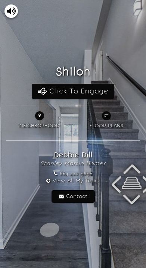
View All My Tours (76, 181)
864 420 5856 (76, 173)
